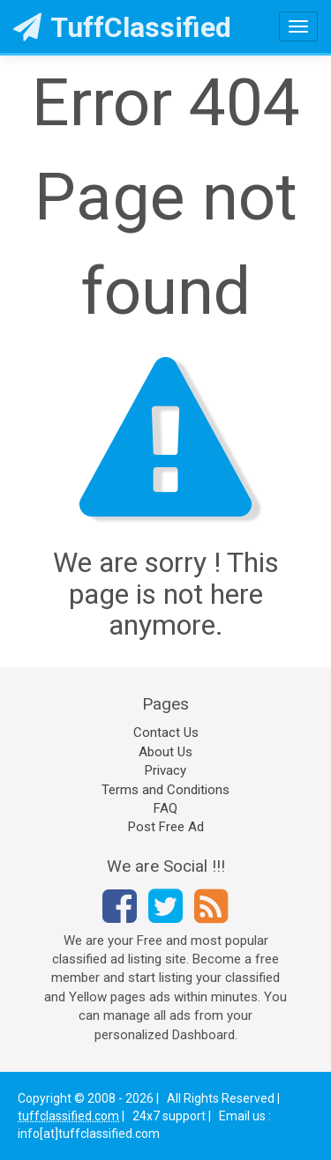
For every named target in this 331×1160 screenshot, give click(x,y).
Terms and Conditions (165, 790)
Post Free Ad (166, 827)
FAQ (165, 808)
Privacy (165, 770)
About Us (165, 752)
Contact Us (166, 732)
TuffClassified (122, 27)
